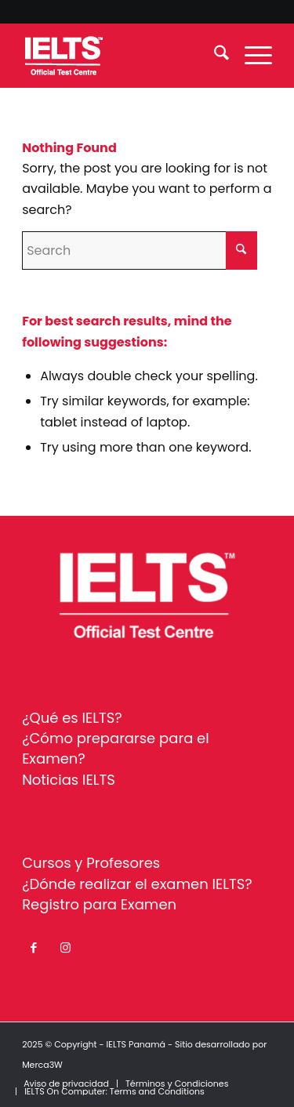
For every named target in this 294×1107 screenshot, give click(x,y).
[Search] (213, 55)
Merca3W (42, 1064)
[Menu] (250, 55)
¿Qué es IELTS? (72, 718)
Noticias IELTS (68, 779)
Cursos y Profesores (91, 863)
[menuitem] (213, 55)
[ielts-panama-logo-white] (122, 55)
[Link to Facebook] (33, 948)
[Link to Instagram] (65, 948)
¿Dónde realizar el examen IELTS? (137, 884)
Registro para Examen (99, 904)
